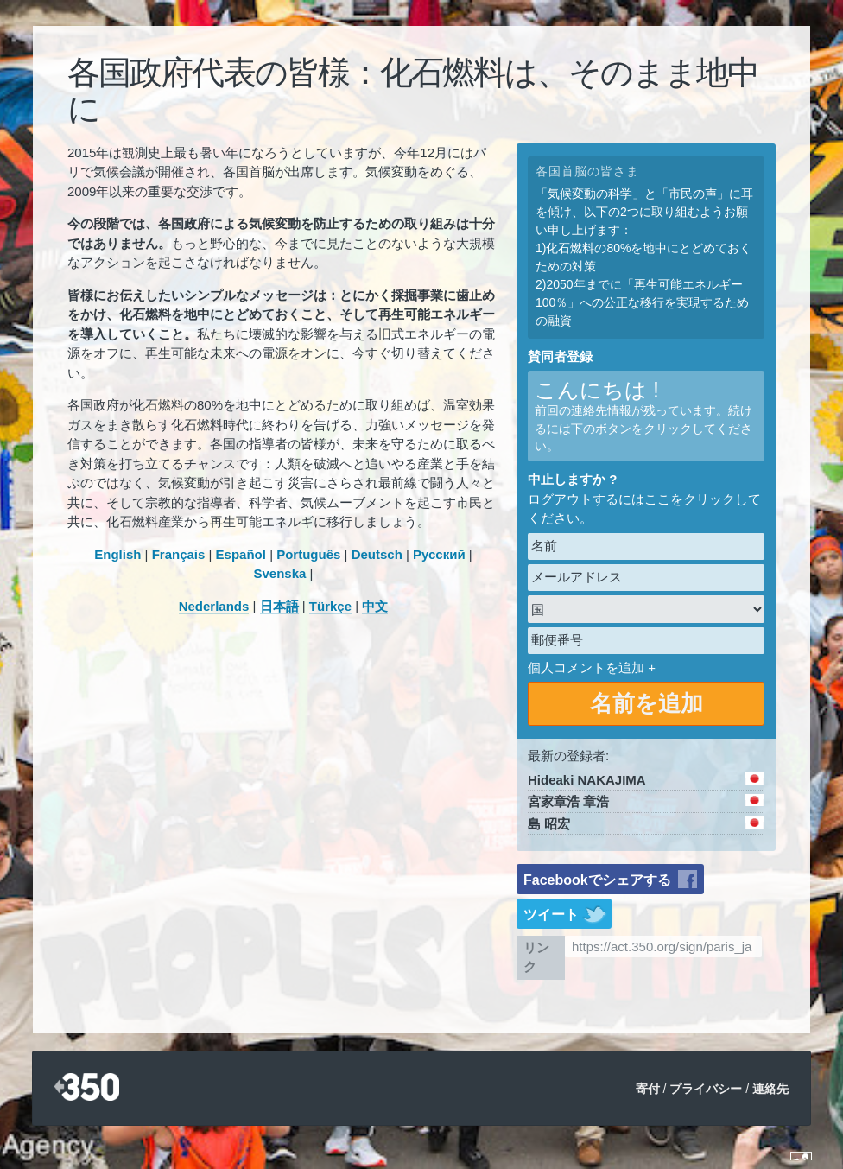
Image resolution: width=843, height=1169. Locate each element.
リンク (536, 957)
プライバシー (705, 1089)
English (117, 554)
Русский (439, 554)
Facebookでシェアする (597, 880)
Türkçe (330, 606)
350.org (86, 1088)
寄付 (648, 1089)
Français (179, 554)
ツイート (551, 914)
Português (308, 554)
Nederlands (214, 606)
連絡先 (770, 1089)
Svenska (280, 573)
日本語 (279, 606)
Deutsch (377, 554)
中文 (375, 606)
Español (241, 554)
